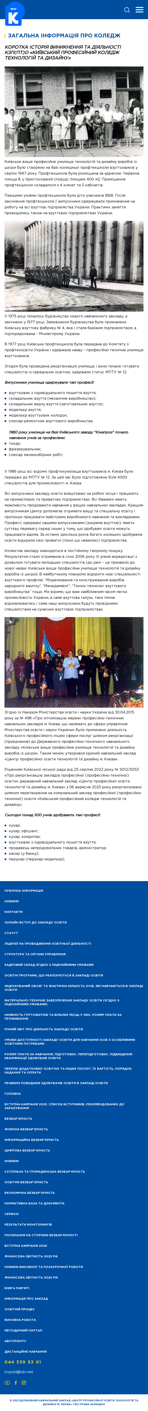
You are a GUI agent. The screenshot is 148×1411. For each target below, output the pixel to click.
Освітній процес (20, 1309)
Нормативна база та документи (34, 1203)
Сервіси (11, 1214)
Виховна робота (20, 1320)
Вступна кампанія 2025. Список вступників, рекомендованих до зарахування (64, 1106)
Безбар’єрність (18, 1119)
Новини (11, 1161)
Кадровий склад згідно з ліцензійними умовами (49, 965)
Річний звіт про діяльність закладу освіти (44, 1029)
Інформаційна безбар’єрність (32, 1140)
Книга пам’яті (17, 1288)
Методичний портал (23, 1330)
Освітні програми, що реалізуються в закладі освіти (54, 975)
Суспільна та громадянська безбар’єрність (45, 1172)
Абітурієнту (15, 1341)
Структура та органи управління (35, 954)
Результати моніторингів (28, 1225)
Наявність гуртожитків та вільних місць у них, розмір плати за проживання (63, 1017)
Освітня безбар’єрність (26, 1182)
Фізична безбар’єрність (26, 1129)
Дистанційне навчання (26, 1352)
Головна (13, 1094)
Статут (11, 933)
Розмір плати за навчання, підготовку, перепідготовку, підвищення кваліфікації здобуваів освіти (68, 1056)
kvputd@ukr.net (19, 1372)
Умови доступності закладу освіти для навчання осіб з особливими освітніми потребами (70, 1042)
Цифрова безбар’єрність (27, 1150)
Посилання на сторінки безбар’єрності (41, 1235)
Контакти (14, 912)
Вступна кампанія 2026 (26, 1246)
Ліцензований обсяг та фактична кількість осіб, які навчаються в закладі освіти (74, 988)
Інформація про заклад (26, 1299)
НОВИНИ (11, 901)
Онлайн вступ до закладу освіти (36, 922)
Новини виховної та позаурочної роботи (44, 1267)
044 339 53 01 (23, 1362)
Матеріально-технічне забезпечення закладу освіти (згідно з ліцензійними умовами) (62, 1002)
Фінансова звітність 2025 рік (31, 1256)
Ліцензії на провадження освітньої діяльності (48, 944)
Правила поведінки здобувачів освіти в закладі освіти (56, 1083)
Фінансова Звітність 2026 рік (31, 1278)
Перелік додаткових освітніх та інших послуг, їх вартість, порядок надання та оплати (68, 1071)
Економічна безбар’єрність (30, 1193)
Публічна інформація (24, 891)
